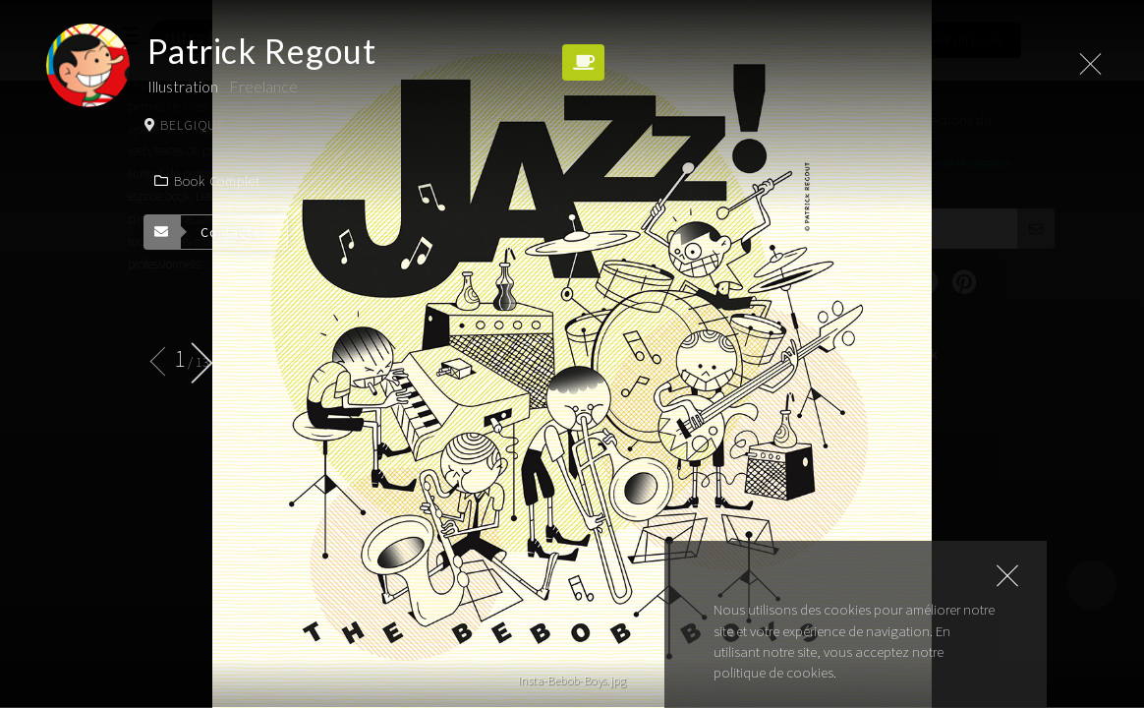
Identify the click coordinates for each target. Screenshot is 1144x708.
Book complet (207, 181)
